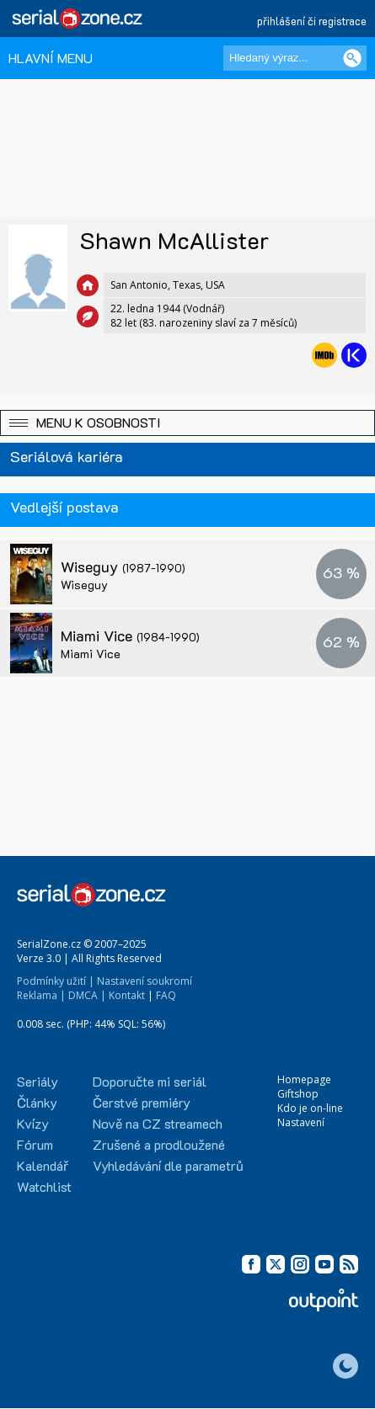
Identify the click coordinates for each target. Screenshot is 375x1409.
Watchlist (44, 1186)
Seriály (37, 1081)
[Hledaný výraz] (295, 58)
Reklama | (41, 995)
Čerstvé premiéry (141, 1102)
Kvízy (33, 1123)
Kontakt (127, 995)
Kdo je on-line (310, 1108)
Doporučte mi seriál (149, 1081)
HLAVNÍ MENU (50, 57)
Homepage (304, 1079)
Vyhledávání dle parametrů (168, 1165)
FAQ (166, 995)
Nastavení (300, 1122)
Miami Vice (130, 635)
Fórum (35, 1144)
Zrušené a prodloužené (159, 1144)
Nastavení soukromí (144, 981)
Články (37, 1102)
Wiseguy (123, 566)
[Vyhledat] (352, 58)
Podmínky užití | (55, 981)
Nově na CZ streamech (157, 1123)
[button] (187, 423)
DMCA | (87, 995)
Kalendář (42, 1165)
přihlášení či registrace (312, 20)
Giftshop (298, 1094)
